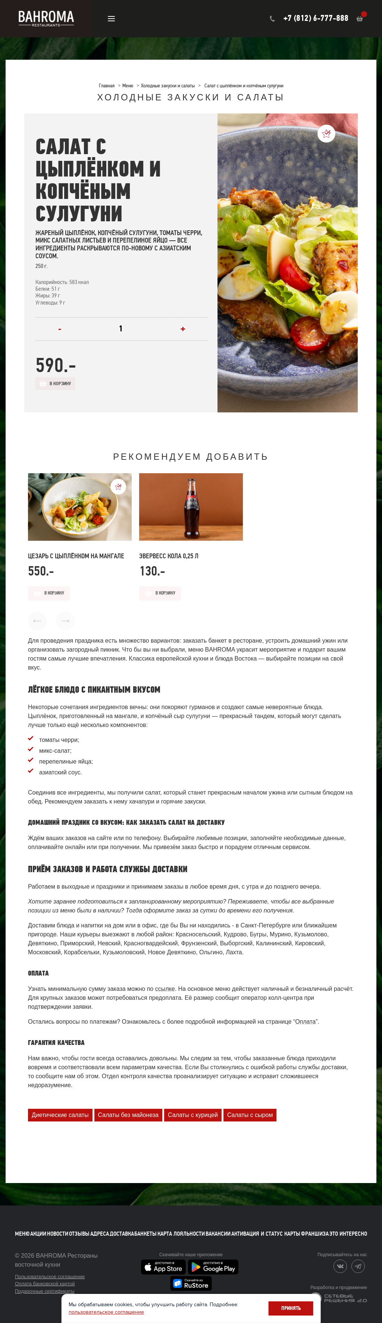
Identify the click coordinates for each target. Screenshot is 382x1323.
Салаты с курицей (193, 1109)
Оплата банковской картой (45, 1278)
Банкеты (145, 1228)
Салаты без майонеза (128, 1109)
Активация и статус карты (265, 1228)
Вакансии (218, 1228)
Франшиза (315, 1228)
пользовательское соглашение (160, 1311)
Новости (57, 1228)
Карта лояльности (181, 1228)
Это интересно (348, 1228)
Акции (38, 1228)
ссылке (165, 983)
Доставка (122, 1228)
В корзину (64, 384)
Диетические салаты (60, 1109)
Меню (22, 1228)
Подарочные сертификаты (44, 1285)
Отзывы (79, 1228)
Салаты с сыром (250, 1109)
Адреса (99, 1228)
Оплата (305, 1015)
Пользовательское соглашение (50, 1271)
